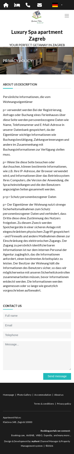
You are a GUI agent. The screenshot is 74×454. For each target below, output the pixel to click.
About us (59, 394)
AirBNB (30, 435)
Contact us (12, 306)
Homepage (9, 394)
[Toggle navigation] (67, 15)
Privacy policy (64, 403)
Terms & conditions (44, 403)
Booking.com (18, 435)
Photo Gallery (24, 394)
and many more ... (62, 435)
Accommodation (43, 394)
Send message (57, 376)
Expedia (48, 435)
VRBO (39, 435)
